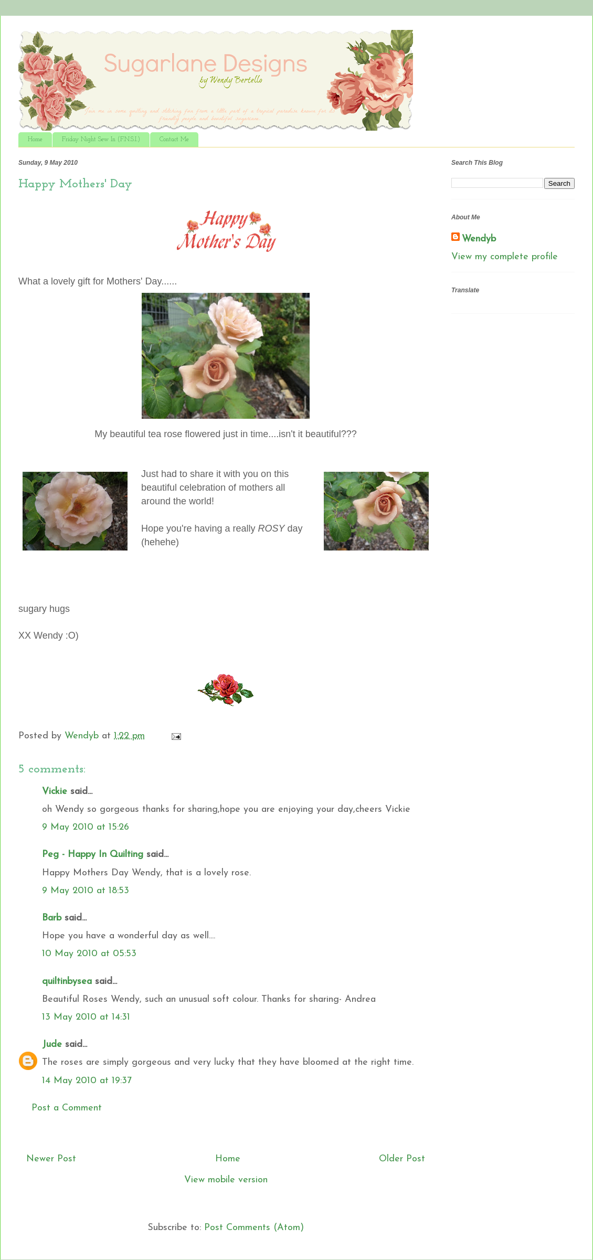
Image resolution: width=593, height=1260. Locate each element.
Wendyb (479, 239)
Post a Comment (66, 1108)
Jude (52, 1045)
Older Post (402, 1159)
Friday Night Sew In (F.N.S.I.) (101, 139)
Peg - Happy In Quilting (92, 855)
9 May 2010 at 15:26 (85, 827)
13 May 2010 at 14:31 (86, 1017)
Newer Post (51, 1159)
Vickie (54, 792)
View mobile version (226, 1180)
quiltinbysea (67, 982)
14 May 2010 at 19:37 (87, 1081)
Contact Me (174, 139)
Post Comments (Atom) (254, 1228)
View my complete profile (504, 257)
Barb (51, 918)
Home (35, 139)
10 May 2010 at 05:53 (89, 954)
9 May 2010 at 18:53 (85, 891)
